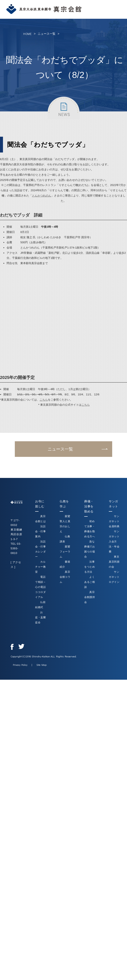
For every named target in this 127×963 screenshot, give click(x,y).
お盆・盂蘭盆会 (40, 617)
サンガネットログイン (114, 576)
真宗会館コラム (65, 576)
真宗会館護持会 (89, 597)
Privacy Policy (20, 664)
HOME (27, 34)
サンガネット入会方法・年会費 (114, 541)
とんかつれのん (41, 195)
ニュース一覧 (46, 33)
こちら (44, 399)
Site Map (41, 664)
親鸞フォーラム (65, 551)
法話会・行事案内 (40, 531)
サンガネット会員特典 (114, 521)
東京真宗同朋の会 (114, 561)
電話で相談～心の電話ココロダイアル (40, 587)
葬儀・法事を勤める (89, 506)
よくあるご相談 (89, 581)
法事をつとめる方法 (89, 566)
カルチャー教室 (40, 566)
